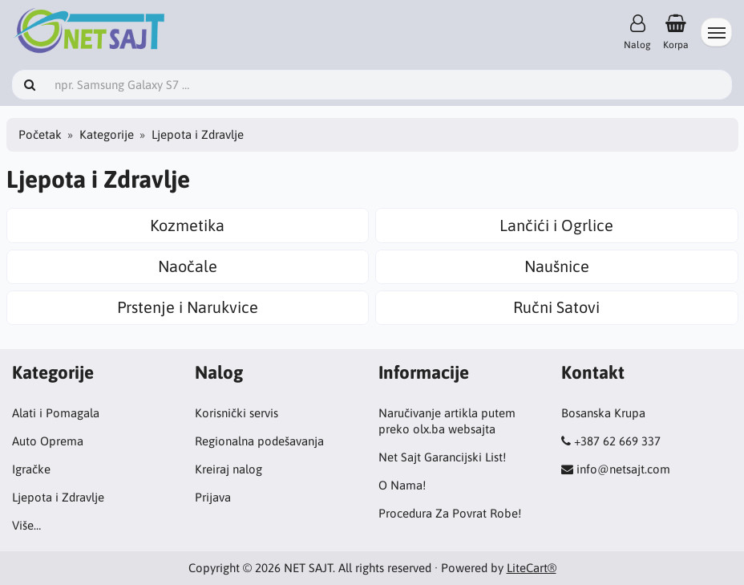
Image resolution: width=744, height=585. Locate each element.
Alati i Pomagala (55, 413)
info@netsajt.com (623, 469)
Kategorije (106, 134)
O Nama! (402, 485)
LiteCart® (531, 568)
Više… (26, 525)
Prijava (213, 497)
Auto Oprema (47, 441)
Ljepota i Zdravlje (58, 497)
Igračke (31, 469)
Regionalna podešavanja (259, 441)
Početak (40, 134)
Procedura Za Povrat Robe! (449, 513)
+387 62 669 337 (617, 441)
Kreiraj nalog (228, 469)
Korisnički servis (236, 413)
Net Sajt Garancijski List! (442, 457)
